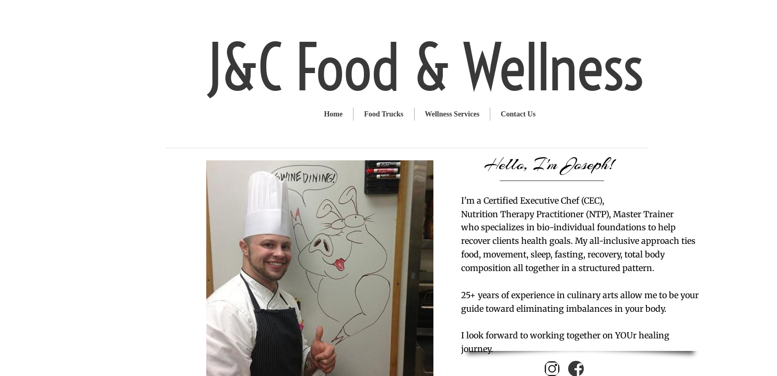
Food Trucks (383, 114)
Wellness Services (452, 114)
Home (333, 114)
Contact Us (518, 114)
